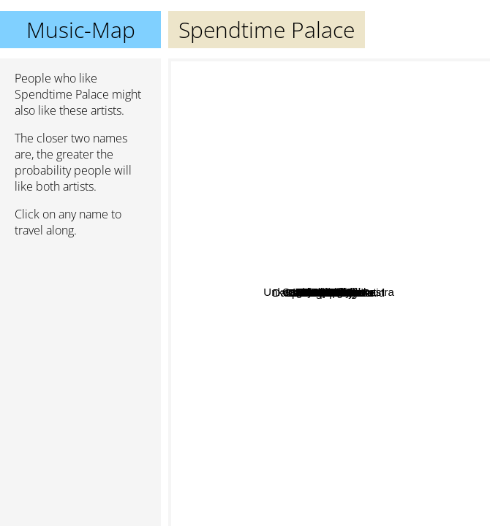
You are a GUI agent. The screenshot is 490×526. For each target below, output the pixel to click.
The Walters (431, 222)
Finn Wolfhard (266, 341)
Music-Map (80, 30)
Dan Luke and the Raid (267, 403)
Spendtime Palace (329, 292)
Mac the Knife (308, 189)
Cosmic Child (253, 379)
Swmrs (365, 400)
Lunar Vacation (329, 250)
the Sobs (298, 440)
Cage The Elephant (423, 107)
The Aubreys (299, 274)
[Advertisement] (80, 327)
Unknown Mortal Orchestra (276, 68)
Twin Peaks (340, 307)
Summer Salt (409, 289)
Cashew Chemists (304, 413)
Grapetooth (284, 471)
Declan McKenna (441, 273)
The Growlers (374, 197)
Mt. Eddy (260, 314)
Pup (311, 119)
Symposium (319, 352)
